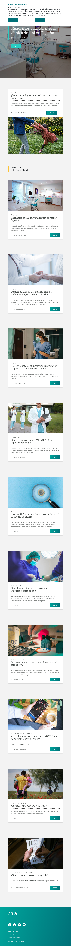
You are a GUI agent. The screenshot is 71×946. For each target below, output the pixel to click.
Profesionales (16, 215)
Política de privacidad (14, 937)
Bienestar (23, 659)
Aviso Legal (11, 934)
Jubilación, (21, 733)
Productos (29, 733)
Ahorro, (14, 733)
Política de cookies (13, 931)
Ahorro (13, 92)
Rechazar (40, 20)
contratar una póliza (29, 881)
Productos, (15, 659)
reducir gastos (23, 744)
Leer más (15, 46)
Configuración (26, 20)
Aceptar (13, 20)
